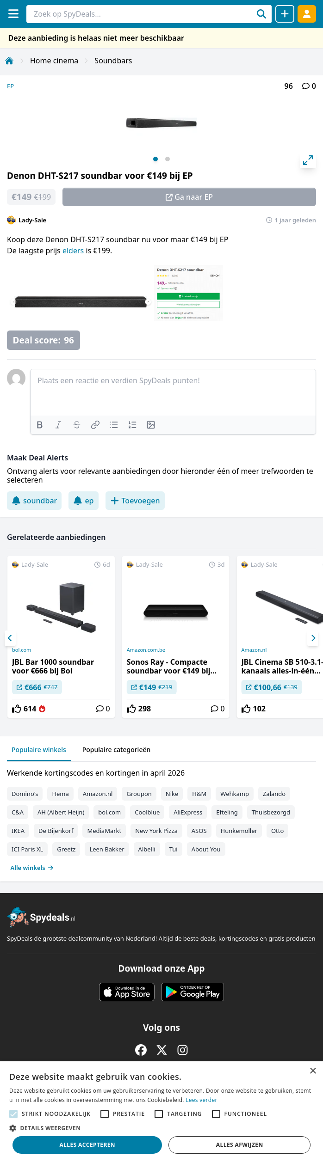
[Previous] (10, 638)
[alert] (161, 1112)
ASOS (199, 830)
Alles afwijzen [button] (239, 1145)
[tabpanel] (161, 818)
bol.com (21, 650)
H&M (199, 794)
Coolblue (147, 812)
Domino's (25, 794)
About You (206, 849)
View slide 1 (155, 159)
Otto (277, 830)
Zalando (274, 794)
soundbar (34, 501)
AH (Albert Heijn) (60, 812)
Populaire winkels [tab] (39, 749)
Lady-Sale (32, 220)
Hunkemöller (239, 830)
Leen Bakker (106, 849)
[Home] (9, 60)
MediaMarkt (104, 830)
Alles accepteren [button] (87, 1145)
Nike (172, 794)
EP (10, 86)
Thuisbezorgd (271, 812)
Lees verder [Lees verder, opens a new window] (201, 1100)
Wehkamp (234, 794)
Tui (173, 849)
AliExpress (188, 812)
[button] (161, 1127)
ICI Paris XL (27, 849)
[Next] (312, 638)
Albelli (146, 849)
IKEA (18, 830)
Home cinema (54, 60)
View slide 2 (167, 159)
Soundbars (113, 60)
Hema (60, 794)
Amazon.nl (98, 794)
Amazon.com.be (146, 650)
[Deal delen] (284, 14)
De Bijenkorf (55, 830)
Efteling (226, 812)
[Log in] (307, 13)
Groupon (138, 794)
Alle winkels (32, 867)
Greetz (66, 849)
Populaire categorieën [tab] (116, 749)
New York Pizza (156, 830)
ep (83, 501)
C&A (18, 812)
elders (74, 250)
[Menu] (13, 13)
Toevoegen (135, 501)
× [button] (312, 1071)
